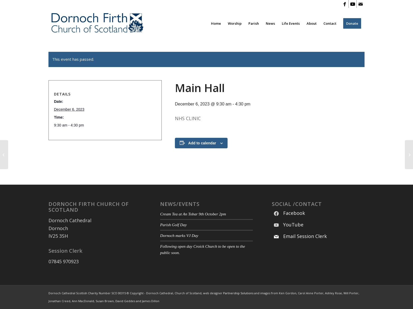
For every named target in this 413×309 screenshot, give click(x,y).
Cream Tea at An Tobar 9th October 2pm (193, 214)
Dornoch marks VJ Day (179, 235)
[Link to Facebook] (344, 4)
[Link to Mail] (361, 4)
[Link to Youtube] (352, 4)
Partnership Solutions (238, 293)
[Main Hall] (4, 154)
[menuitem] (216, 23)
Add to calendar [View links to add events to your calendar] (202, 143)
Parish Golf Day (173, 224)
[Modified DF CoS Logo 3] (96, 23)
